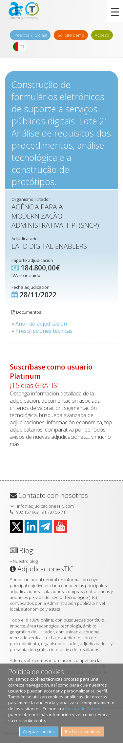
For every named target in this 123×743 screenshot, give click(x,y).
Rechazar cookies (82, 731)
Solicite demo (70, 35)
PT (22, 47)
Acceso (102, 35)
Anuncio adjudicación (41, 323)
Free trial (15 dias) (30, 35)
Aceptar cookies (39, 731)
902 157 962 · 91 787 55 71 (40, 512)
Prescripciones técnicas (43, 330)
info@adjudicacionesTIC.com (45, 506)
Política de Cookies (84, 708)
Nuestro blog (25, 561)
